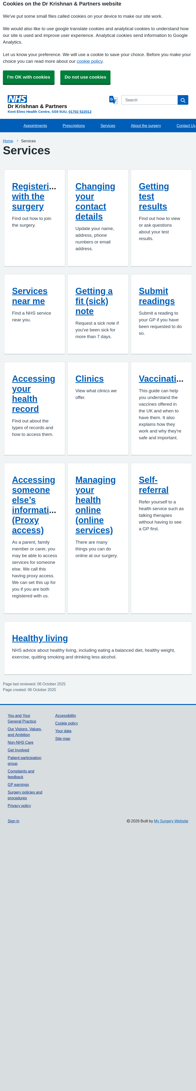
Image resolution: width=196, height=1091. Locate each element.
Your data (63, 731)
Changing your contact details (95, 201)
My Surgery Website (171, 821)
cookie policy (90, 61)
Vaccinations (165, 378)
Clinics (89, 378)
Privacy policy (19, 806)
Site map (62, 738)
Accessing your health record (33, 393)
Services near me (30, 296)
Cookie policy (66, 723)
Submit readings (157, 296)
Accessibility (65, 715)
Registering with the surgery (36, 196)
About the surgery (146, 125)
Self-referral (154, 484)
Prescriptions (74, 125)
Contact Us (186, 125)
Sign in (13, 821)
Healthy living (40, 638)
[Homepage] (57, 102)
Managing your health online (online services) (95, 504)
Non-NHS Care (20, 742)
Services (107, 125)
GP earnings (18, 784)
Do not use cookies (85, 77)
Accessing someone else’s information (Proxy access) (36, 504)
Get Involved (18, 750)
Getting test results (154, 196)
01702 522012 (80, 111)
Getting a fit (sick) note (94, 301)
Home (8, 141)
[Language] (113, 100)
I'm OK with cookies (28, 77)
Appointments (35, 125)
